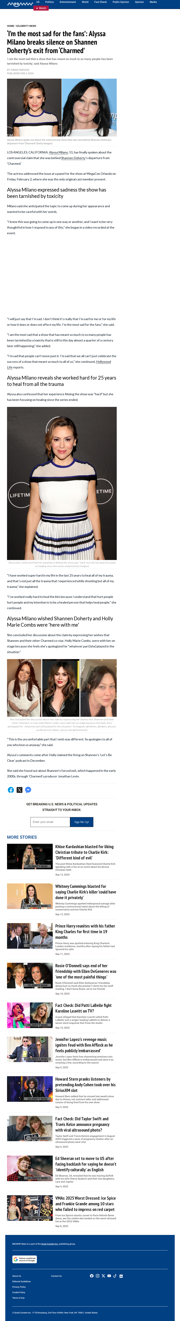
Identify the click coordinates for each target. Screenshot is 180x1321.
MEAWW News (19, 1244)
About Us (16, 1276)
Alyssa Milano (58, 152)
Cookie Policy (18, 1292)
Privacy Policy (19, 1287)
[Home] (20, 4)
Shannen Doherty (73, 158)
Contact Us (56, 1276)
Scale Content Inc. (49, 1244)
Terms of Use (18, 1298)
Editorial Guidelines (21, 1281)
